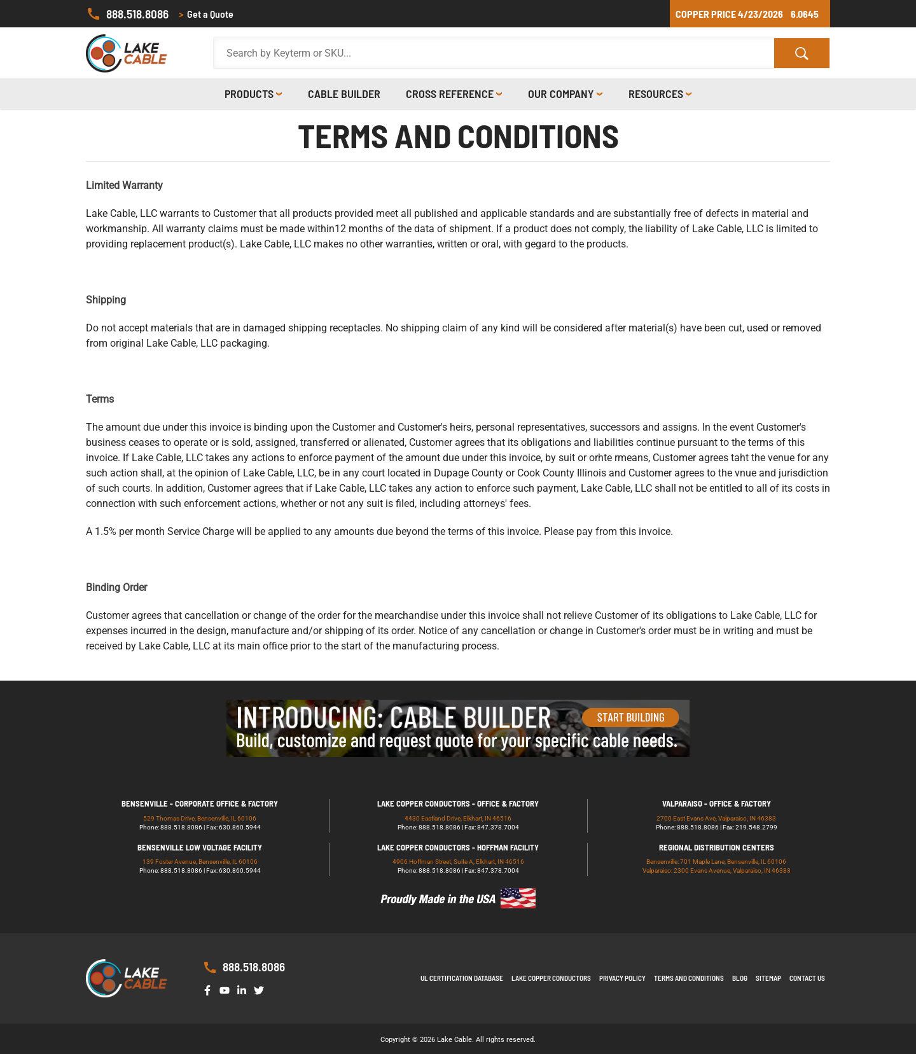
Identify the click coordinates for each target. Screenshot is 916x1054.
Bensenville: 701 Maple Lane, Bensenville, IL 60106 (716, 861)
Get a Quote (206, 14)
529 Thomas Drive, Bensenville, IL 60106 (199, 818)
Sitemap (768, 978)
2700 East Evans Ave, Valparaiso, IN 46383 (716, 818)
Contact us (807, 978)
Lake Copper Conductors (551, 978)
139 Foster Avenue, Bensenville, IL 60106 (200, 861)
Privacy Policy (622, 978)
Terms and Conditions (689, 978)
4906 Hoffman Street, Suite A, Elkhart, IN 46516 (458, 861)
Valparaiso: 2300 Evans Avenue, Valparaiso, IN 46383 (716, 870)
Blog (739, 978)
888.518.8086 (127, 14)
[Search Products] (494, 53)
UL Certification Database (461, 978)
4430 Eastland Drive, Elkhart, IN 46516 (458, 818)
